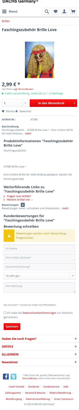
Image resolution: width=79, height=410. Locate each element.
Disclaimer (33, 386)
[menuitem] (9, 11)
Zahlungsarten (13, 392)
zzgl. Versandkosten (23, 89)
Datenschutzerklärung (38, 399)
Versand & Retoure (35, 392)
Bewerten (23, 111)
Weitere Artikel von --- (18, 199)
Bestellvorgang (14, 399)
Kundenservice (51, 386)
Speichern (12, 326)
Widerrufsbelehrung (60, 392)
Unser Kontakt (16, 386)
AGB (65, 386)
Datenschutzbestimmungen (39, 313)
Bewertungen (10, 205)
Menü (9, 11)
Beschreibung (10, 126)
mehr (27, 133)
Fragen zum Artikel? (17, 196)
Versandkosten (29, 378)
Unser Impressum (63, 399)
